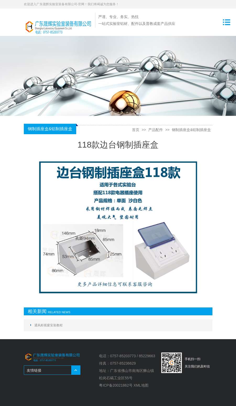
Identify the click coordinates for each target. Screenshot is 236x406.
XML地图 (141, 385)
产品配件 (155, 130)
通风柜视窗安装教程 (48, 325)
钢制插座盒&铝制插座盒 (191, 130)
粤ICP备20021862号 (116, 385)
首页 (135, 130)
